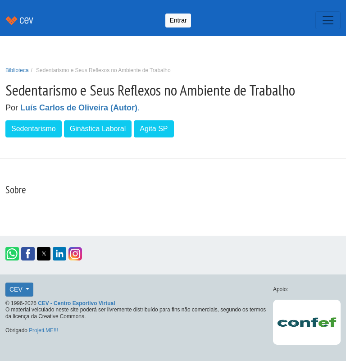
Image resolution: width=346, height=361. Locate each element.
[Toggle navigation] (328, 20)
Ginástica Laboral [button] (98, 129)
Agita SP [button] (154, 129)
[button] (12, 253)
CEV (16, 289)
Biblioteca (17, 70)
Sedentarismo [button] (33, 129)
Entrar (178, 20)
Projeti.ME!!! (43, 330)
